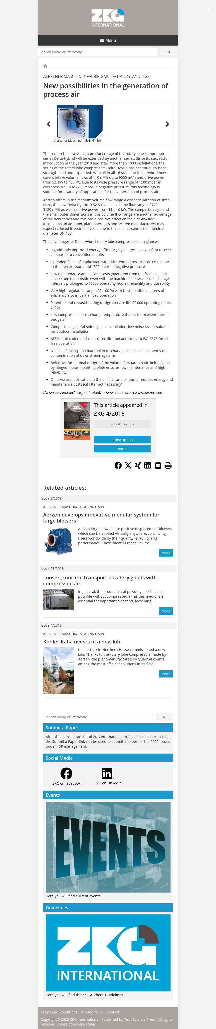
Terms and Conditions (59, 1012)
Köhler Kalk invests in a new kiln (82, 641)
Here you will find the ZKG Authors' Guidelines (84, 994)
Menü (110, 40)
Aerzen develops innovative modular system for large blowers (101, 517)
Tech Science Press (140, 1019)
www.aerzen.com (149, 392)
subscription (122, 439)
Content (122, 448)
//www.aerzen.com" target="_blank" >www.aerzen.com (88, 392)
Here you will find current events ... (75, 896)
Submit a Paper (65, 741)
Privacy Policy (92, 1012)
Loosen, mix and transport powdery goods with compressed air (100, 580)
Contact (113, 1012)
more (166, 553)
